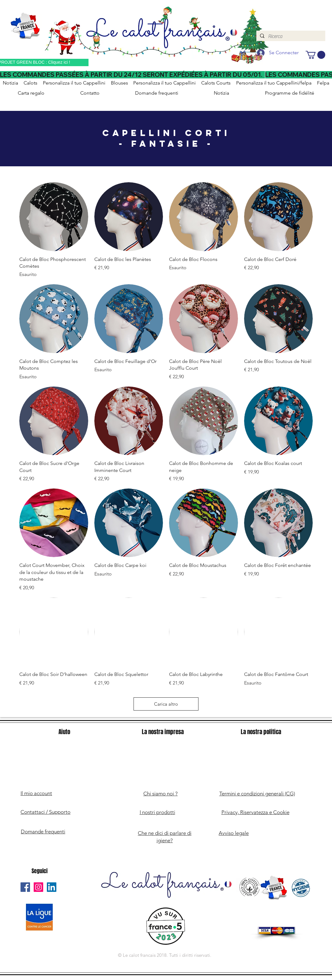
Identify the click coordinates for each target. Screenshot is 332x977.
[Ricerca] (290, 36)
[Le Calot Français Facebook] (25, 887)
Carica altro (166, 704)
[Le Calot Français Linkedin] (51, 887)
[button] (315, 55)
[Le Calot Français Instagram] (38, 887)
